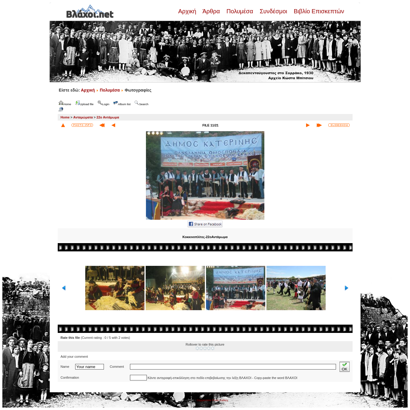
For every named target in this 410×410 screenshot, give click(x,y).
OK (344, 366)
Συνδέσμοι (273, 11)
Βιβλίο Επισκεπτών (318, 11)
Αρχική (188, 11)
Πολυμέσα (240, 11)
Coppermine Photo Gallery (212, 400)
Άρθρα (211, 11)
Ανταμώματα (83, 117)
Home (65, 117)
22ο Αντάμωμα (108, 117)
